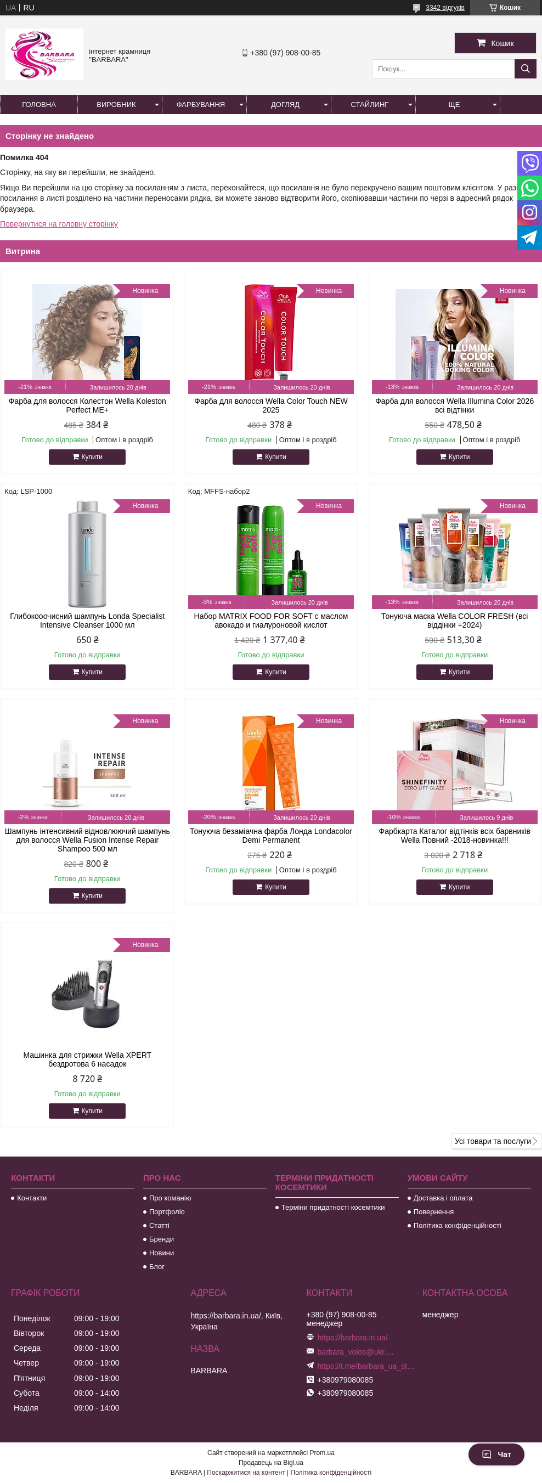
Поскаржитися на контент (246, 1472)
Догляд (285, 104)
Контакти (32, 1198)
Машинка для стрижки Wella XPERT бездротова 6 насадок (87, 1059)
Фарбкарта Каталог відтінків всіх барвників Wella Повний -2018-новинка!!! (454, 835)
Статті (159, 1225)
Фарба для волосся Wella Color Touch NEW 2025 (270, 405)
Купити (92, 457)
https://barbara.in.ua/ (353, 1337)
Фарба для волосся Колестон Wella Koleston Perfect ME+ (87, 405)
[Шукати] (526, 68)
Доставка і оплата (443, 1198)
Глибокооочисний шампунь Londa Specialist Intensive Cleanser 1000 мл (87, 620)
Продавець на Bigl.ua (271, 1463)
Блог (157, 1266)
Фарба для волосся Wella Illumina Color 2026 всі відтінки (454, 405)
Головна (39, 104)
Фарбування (201, 104)
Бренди (161, 1239)
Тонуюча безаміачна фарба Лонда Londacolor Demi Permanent (271, 835)
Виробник (116, 104)
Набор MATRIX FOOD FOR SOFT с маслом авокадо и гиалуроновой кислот (271, 620)
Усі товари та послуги (493, 1141)
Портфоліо (167, 1212)
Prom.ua (322, 1453)
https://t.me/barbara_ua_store (367, 1366)
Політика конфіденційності (457, 1225)
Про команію (170, 1198)
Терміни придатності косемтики (333, 1207)
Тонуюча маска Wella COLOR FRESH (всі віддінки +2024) (454, 620)
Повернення (434, 1212)
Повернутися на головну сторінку (59, 223)
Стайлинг (370, 104)
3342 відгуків (445, 8)
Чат (496, 1454)
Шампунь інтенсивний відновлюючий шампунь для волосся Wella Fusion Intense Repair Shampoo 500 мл (87, 840)
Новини (161, 1253)
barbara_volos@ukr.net (356, 1351)
